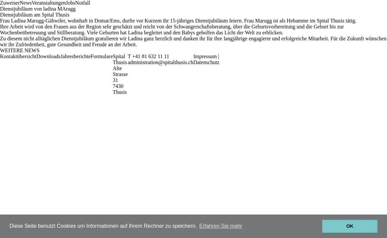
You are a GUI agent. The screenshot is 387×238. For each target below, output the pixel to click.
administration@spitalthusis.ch (160, 62)
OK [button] (350, 226)
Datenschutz (206, 62)
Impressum (205, 56)
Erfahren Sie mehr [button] (220, 226)
